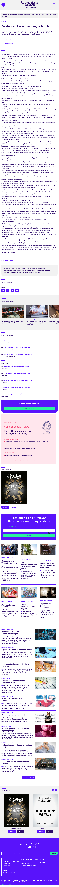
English (5, 875)
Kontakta (6, 859)
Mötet (3, 601)
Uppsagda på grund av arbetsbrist (13, 394)
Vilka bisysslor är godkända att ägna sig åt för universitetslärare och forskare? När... (29, 614)
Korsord (5, 870)
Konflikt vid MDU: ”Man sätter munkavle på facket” (18, 354)
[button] (3, 290)
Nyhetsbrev (7, 865)
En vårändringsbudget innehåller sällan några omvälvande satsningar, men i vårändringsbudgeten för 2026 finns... (9, 576)
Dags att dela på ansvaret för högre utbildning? (18, 432)
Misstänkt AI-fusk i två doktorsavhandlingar (16, 366)
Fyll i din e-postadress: (9, 526)
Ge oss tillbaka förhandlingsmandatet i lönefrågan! (20, 448)
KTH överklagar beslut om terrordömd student (17, 347)
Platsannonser (38, 853)
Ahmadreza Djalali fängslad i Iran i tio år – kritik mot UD (13, 322)
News (50, 319)
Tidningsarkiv (7, 868)
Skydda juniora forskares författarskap (16, 650)
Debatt (28, 319)
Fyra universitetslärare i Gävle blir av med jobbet (17, 373)
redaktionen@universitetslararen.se (30, 460)
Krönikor (6, 422)
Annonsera (6, 863)
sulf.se (42, 859)
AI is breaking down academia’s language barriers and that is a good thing (36, 323)
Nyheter (3, 21)
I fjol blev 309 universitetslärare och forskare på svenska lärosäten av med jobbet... (47, 614)
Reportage (43, 600)
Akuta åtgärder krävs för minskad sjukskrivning (19, 455)
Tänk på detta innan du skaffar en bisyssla (29, 607)
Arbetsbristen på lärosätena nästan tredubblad (16, 387)
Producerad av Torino (6, 884)
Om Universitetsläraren (11, 861)
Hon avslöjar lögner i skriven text (14, 715)
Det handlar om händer (8, 606)
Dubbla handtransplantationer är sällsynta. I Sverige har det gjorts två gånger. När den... (9, 613)
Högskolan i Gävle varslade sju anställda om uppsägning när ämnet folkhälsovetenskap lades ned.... (29, 575)
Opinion (32, 319)
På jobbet (23, 601)
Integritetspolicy (9, 872)
